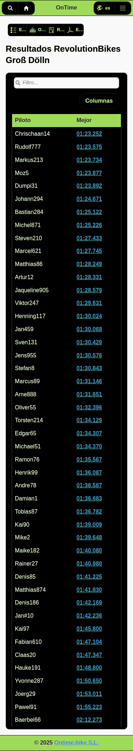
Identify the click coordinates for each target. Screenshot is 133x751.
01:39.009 (89, 525)
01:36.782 (89, 511)
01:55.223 (89, 707)
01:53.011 (89, 694)
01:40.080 (89, 550)
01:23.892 (89, 186)
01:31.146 (89, 381)
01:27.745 (89, 251)
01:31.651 (89, 394)
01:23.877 (89, 173)
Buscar (10, 8)
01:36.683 (89, 498)
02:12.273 (89, 720)
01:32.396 (89, 407)
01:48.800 (89, 668)
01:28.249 (89, 264)
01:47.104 (89, 642)
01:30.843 (89, 368)
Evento (23, 29)
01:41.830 (89, 590)
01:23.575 (89, 147)
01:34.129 (89, 420)
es (107, 8)
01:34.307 (89, 433)
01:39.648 (89, 537)
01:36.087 (89, 473)
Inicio (26, 8)
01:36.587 (89, 485)
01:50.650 (89, 681)
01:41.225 (89, 577)
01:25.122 (89, 212)
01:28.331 (89, 277)
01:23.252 (89, 134)
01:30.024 (89, 316)
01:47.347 (89, 655)
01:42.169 (89, 602)
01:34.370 (89, 446)
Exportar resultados (80, 29)
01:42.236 (89, 616)
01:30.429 (89, 342)
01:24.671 (89, 199)
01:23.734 (89, 160)
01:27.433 (89, 238)
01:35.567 (89, 459)
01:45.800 (89, 629)
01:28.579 (89, 290)
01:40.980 (89, 564)
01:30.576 (89, 355)
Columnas (99, 101)
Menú (123, 8)
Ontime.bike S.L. (76, 743)
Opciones (41, 29)
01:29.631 (89, 303)
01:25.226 (89, 225)
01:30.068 (89, 329)
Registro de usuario (60, 29)
